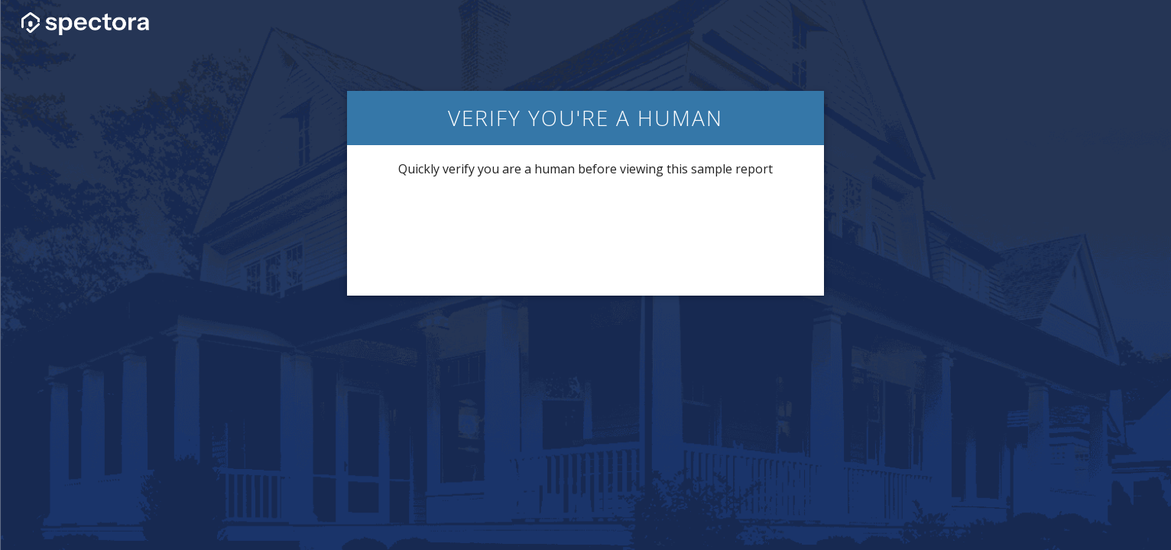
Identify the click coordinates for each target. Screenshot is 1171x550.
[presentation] (585, 235)
